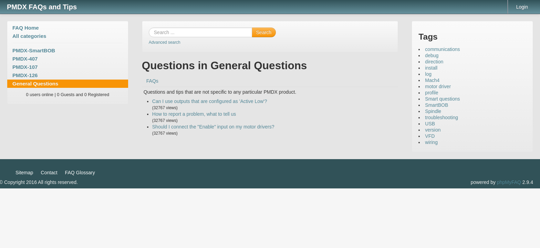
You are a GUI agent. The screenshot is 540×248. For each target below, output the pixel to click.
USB (430, 123)
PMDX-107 (25, 67)
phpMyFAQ (509, 182)
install (431, 68)
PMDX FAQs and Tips (42, 7)
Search (263, 32)
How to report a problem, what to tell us (194, 114)
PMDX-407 (25, 59)
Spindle (433, 111)
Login (522, 7)
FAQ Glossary (80, 172)
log (428, 74)
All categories (29, 36)
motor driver (438, 86)
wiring (431, 142)
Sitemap (24, 172)
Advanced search (164, 42)
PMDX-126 (25, 75)
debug (431, 55)
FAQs (152, 81)
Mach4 (432, 80)
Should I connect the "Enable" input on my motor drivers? (213, 127)
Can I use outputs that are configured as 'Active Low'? (209, 101)
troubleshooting (441, 117)
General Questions (35, 83)
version (432, 130)
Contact (49, 172)
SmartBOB (436, 105)
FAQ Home (25, 28)
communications (442, 49)
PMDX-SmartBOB (33, 50)
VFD (430, 136)
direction (434, 61)
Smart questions (442, 99)
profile (431, 92)
